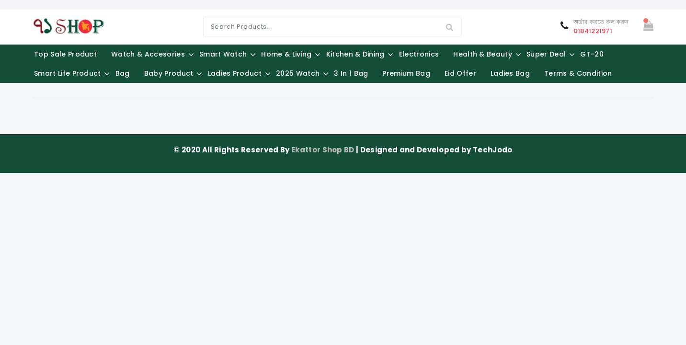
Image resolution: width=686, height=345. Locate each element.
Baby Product (169, 73)
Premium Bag (406, 73)
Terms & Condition (578, 73)
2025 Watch (298, 73)
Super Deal (546, 54)
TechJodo (493, 150)
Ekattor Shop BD (323, 150)
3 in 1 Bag (351, 73)
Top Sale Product (65, 54)
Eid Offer (460, 73)
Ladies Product (235, 73)
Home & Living (286, 54)
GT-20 (592, 54)
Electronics (419, 54)
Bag (122, 73)
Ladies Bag (510, 73)
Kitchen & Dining (355, 54)
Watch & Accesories (148, 54)
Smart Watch (223, 54)
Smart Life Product (67, 73)
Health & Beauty (482, 54)
